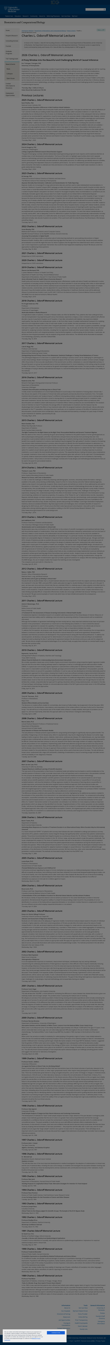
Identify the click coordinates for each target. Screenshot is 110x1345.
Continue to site (56, 1332)
